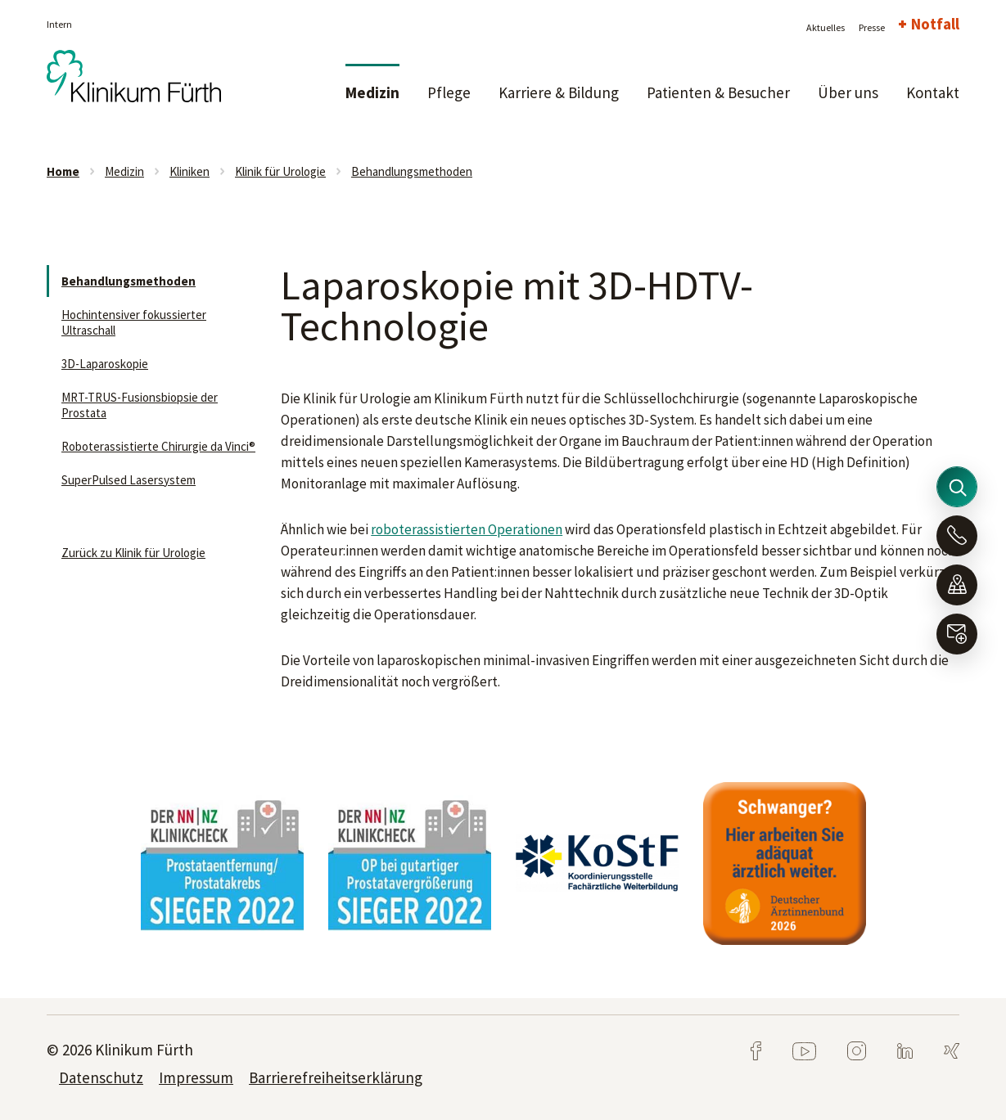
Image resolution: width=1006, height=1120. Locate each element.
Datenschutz (101, 1077)
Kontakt (932, 92)
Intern (59, 24)
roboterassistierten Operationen (466, 529)
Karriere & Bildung (558, 92)
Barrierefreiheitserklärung (335, 1077)
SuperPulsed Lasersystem (128, 480)
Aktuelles (825, 27)
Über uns (848, 92)
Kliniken (189, 171)
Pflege (449, 92)
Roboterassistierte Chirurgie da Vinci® (158, 446)
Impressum (196, 1077)
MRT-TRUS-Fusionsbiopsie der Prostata (139, 405)
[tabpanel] (222, 863)
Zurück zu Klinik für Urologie (133, 552)
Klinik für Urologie (280, 171)
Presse (872, 27)
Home (63, 171)
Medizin (372, 92)
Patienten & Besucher (718, 92)
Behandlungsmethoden (411, 171)
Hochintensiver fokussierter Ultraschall (133, 322)
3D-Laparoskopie (104, 363)
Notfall (935, 24)
